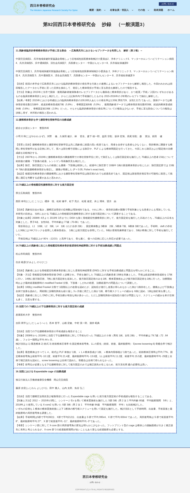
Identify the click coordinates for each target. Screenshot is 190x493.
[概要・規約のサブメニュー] (105, 10)
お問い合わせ (167, 4)
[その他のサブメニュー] (148, 10)
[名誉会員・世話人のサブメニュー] (132, 10)
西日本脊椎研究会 (42, 5)
